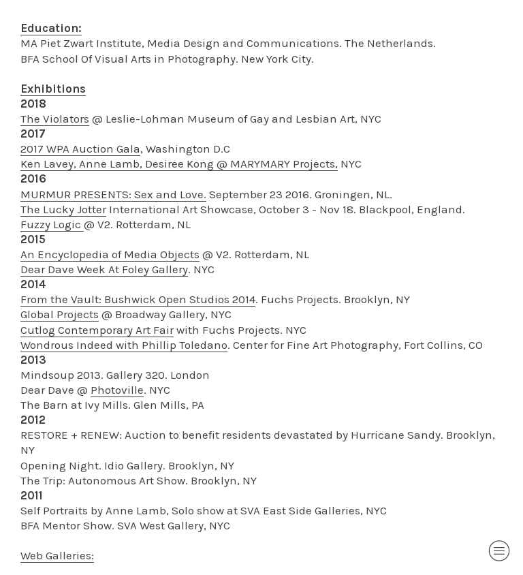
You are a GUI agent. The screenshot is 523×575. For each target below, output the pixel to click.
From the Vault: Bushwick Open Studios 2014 (137, 299)
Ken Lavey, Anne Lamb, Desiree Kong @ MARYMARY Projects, (179, 163)
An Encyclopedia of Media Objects (110, 254)
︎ (499, 550)
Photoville (117, 390)
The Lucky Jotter (63, 209)
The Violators (54, 118)
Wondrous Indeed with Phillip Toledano (123, 345)
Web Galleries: (57, 555)
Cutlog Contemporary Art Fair (97, 330)
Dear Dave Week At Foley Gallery (104, 269)
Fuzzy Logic (52, 224)
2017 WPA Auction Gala (80, 148)
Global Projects (59, 314)
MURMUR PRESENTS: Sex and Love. (113, 194)
